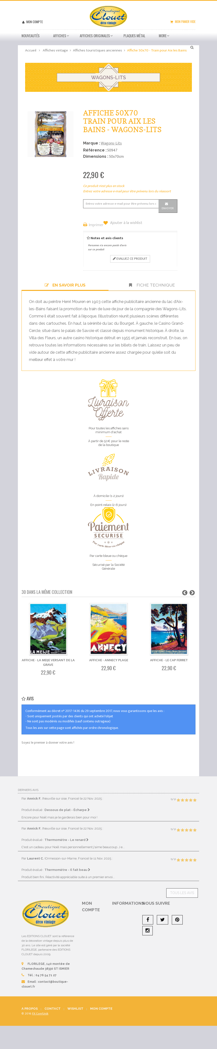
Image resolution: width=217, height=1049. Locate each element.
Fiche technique (152, 285)
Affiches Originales (95, 35)
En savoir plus (65, 285)
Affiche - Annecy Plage (108, 660)
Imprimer (96, 225)
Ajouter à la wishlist (125, 223)
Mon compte (34, 21)
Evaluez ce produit (130, 258)
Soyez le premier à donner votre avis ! (48, 742)
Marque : (91, 143)
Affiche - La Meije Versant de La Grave (48, 662)
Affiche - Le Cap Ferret (169, 660)
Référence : (95, 150)
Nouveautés (31, 35)
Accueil (30, 50)
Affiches (59, 35)
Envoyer (168, 208)
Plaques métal (134, 35)
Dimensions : (95, 156)
